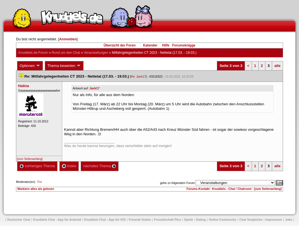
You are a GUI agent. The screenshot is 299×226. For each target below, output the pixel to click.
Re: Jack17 (138, 76)
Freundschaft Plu (167, 219)
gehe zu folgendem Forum (177, 183)
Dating (201, 219)
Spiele (188, 219)
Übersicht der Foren (120, 45)
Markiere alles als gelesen (35, 188)
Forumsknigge (184, 45)
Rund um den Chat (66, 53)
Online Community (222, 219)
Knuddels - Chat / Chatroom (232, 188)
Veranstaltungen (96, 53)
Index (69, 166)
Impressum (274, 219)
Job (288, 219)
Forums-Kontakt (198, 188)
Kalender (150, 45)
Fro (39, 181)
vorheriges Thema (37, 166)
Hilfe (166, 45)
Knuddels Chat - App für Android (57, 219)
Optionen (30, 66)
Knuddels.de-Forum (33, 53)
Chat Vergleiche (251, 219)
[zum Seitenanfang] (30, 158)
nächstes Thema (99, 166)
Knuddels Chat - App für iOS (105, 219)
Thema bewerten (64, 66)
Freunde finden (140, 219)
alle (277, 66)
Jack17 (94, 88)
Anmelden (68, 39)
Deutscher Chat (18, 219)
